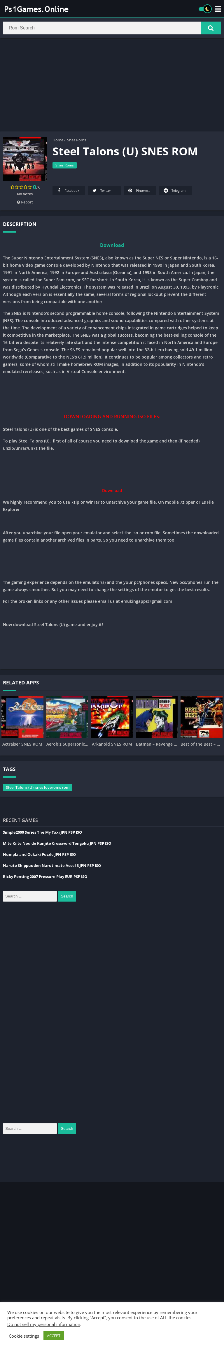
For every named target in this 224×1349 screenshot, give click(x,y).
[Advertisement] (112, 86)
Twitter (101, 191)
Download (112, 246)
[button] (211, 28)
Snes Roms (76, 140)
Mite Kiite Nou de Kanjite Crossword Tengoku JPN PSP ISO (57, 844)
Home (57, 140)
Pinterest (138, 191)
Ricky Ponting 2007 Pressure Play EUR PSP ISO (45, 877)
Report (25, 202)
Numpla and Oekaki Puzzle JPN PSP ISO (39, 855)
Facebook (67, 191)
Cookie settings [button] (24, 1336)
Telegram (174, 191)
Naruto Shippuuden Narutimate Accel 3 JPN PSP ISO (52, 866)
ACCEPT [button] (53, 1335)
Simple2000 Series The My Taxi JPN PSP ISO (42, 833)
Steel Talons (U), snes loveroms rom (37, 788)
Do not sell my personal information (43, 1324)
